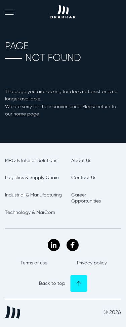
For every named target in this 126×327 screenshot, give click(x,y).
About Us (81, 160)
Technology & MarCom (30, 212)
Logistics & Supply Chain (32, 177)
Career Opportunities (86, 198)
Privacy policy (92, 263)
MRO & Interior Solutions (31, 160)
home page (26, 114)
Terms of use (33, 263)
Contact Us (83, 177)
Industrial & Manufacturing (33, 195)
